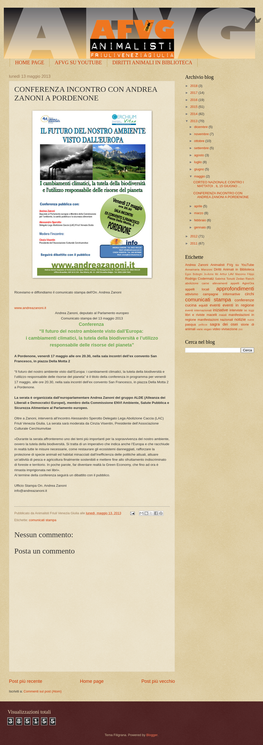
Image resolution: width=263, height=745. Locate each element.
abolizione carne (197, 283)
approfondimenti (235, 288)
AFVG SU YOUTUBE (78, 62)
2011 (194, 243)
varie (199, 329)
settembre (202, 148)
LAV (231, 274)
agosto (199, 155)
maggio (200, 176)
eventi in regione (238, 305)
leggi (251, 310)
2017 (194, 93)
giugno (199, 169)
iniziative (220, 310)
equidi (203, 305)
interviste (236, 310)
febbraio (200, 220)
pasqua (190, 324)
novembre (202, 134)
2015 (194, 107)
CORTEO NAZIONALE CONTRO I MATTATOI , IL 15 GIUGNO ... (218, 184)
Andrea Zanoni (196, 265)
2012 (194, 236)
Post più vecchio (158, 681)
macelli (212, 315)
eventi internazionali (198, 310)
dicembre (201, 127)
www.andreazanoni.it (30, 308)
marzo (199, 213)
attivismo (191, 294)
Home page (92, 681)
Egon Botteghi (193, 274)
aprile (198, 206)
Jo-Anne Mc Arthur (215, 274)
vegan (208, 329)
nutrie (250, 319)
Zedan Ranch (245, 278)
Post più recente (25, 681)
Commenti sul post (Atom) (42, 691)
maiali (222, 314)
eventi (215, 305)
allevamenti (220, 283)
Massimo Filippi (244, 274)
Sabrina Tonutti (225, 278)
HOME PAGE (29, 62)
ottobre (199, 141)
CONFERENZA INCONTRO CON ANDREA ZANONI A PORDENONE (221, 195)
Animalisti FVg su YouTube (232, 265)
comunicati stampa (42, 520)
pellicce (203, 324)
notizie (240, 319)
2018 (194, 86)
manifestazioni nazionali (215, 320)
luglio (198, 162)
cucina (191, 305)
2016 (194, 100)
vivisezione (229, 329)
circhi (249, 294)
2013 (194, 121)
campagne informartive (221, 294)
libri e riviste (195, 315)
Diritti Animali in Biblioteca (234, 269)
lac (245, 310)
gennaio (200, 227)
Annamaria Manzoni (198, 269)
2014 (194, 114)
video (216, 329)
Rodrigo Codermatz (199, 278)
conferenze (244, 300)
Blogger (152, 735)
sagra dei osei (224, 324)
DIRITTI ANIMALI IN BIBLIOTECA (152, 62)
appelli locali (197, 289)
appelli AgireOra (242, 283)
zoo (240, 329)
